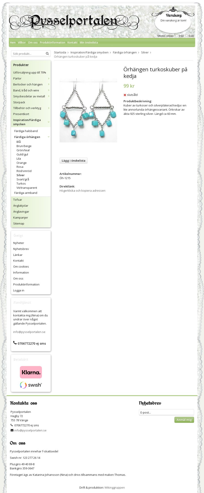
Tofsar (17, 200)
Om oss (33, 42)
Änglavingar (21, 211)
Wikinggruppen (115, 487)
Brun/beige (24, 146)
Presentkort (21, 114)
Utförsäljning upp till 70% (29, 72)
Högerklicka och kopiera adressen (82, 191)
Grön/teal (23, 150)
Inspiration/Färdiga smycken (32, 122)
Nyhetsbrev (21, 249)
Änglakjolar (20, 206)
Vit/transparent (27, 188)
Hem (13, 42)
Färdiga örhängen (32, 137)
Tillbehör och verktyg (32, 108)
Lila (19, 159)
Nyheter (18, 243)
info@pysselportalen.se (29, 332)
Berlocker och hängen (32, 84)
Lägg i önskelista (73, 160)
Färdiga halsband (26, 131)
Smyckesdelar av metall (32, 96)
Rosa (20, 167)
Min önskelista (89, 42)
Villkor (22, 42)
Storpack (19, 102)
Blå (19, 142)
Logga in (18, 290)
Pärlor (32, 78)
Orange (22, 163)
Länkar (17, 255)
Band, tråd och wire (32, 90)
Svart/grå (23, 179)
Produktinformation (52, 42)
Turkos (21, 183)
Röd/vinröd (24, 171)
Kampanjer (20, 217)
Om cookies (21, 266)
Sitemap (18, 223)
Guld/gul (22, 154)
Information (21, 272)
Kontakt (72, 42)
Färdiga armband (25, 193)
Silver (21, 175)
